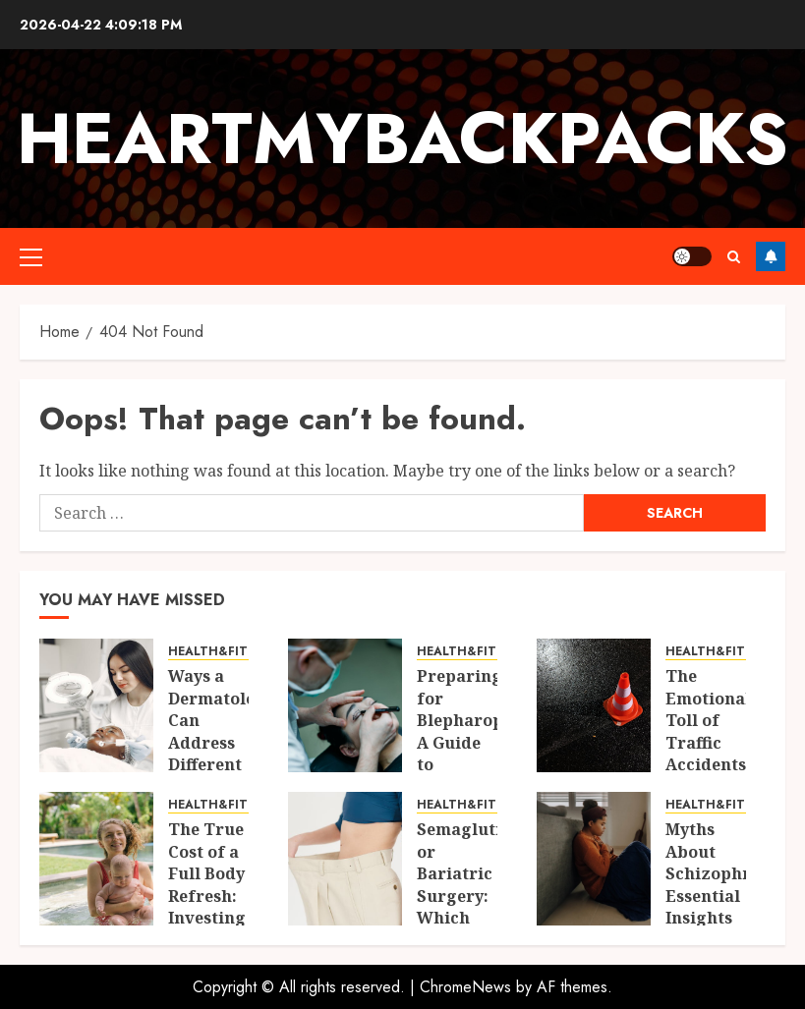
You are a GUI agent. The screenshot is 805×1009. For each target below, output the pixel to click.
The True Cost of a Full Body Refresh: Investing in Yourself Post (207, 906)
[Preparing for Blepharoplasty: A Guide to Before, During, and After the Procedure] (345, 705)
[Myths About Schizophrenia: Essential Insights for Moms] (594, 858)
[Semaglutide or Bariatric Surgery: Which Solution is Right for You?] (345, 858)
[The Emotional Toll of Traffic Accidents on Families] (594, 705)
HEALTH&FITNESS (223, 652)
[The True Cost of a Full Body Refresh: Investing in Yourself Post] (96, 858)
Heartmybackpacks (402, 138)
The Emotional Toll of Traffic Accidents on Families (708, 741)
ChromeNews (465, 987)
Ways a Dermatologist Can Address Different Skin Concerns (227, 741)
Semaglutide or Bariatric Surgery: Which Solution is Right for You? (469, 906)
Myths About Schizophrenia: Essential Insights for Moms (728, 884)
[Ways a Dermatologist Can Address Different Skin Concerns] (96, 705)
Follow (770, 256)
